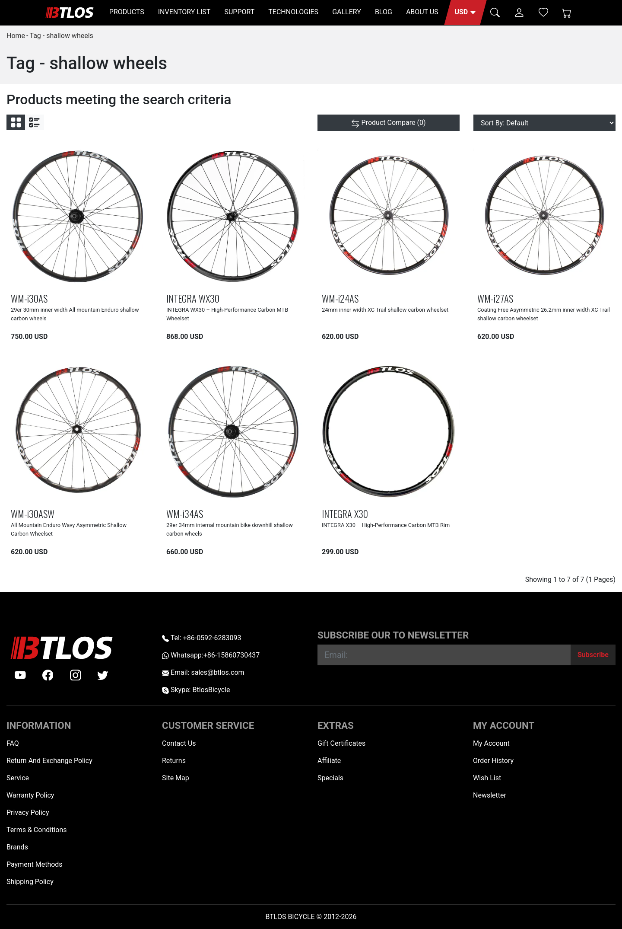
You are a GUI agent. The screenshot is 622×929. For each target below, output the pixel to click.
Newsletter (489, 795)
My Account (491, 743)
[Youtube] (20, 675)
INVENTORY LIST (184, 12)
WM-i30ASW (32, 513)
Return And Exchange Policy (49, 761)
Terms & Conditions (36, 830)
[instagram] (75, 675)
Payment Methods (34, 864)
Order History (493, 761)
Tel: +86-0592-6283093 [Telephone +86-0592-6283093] (201, 638)
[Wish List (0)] (543, 12)
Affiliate (329, 761)
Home (15, 36)
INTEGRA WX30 (192, 298)
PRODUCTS (126, 12)
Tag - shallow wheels (61, 36)
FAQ (12, 743)
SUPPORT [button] (239, 12)
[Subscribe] (593, 655)
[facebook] (48, 675)
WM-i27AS (495, 298)
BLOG (383, 12)
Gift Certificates (341, 743)
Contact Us (179, 743)
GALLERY (346, 12)
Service (17, 778)
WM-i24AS (340, 298)
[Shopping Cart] (566, 12)
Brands (17, 847)
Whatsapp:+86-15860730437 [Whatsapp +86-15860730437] (211, 655)
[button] (465, 12)
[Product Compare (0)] (388, 123)
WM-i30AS (29, 298)
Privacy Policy (27, 812)
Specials (330, 778)
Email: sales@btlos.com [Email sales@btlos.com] (203, 672)
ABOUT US (422, 12)
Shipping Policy (30, 882)
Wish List (487, 778)
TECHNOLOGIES (293, 12)
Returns (174, 761)
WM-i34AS (184, 513)
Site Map (175, 778)
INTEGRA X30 (345, 513)
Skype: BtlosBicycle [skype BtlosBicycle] (196, 690)
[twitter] (102, 675)
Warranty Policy (30, 795)
